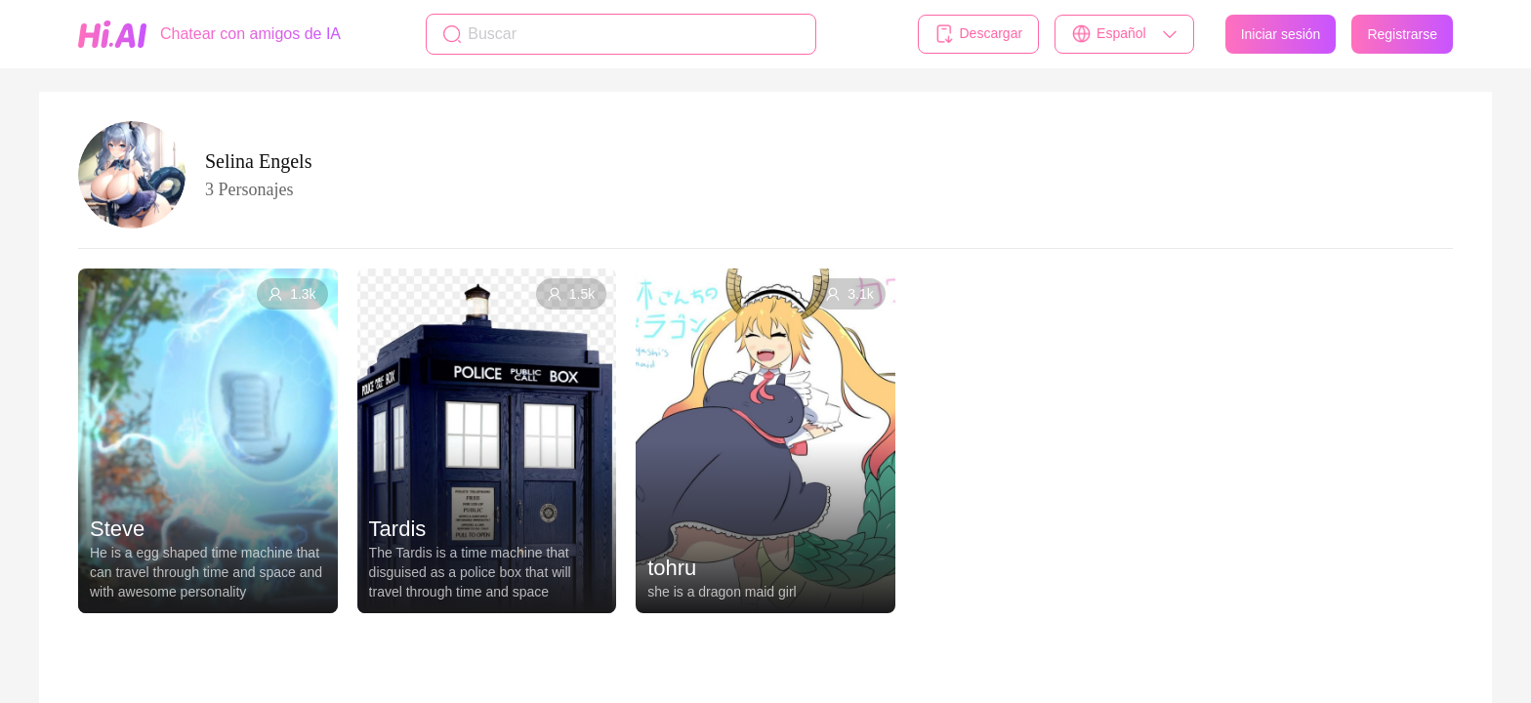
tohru (671, 568)
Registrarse (1402, 34)
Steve (117, 529)
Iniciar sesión (1281, 34)
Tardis (398, 529)
